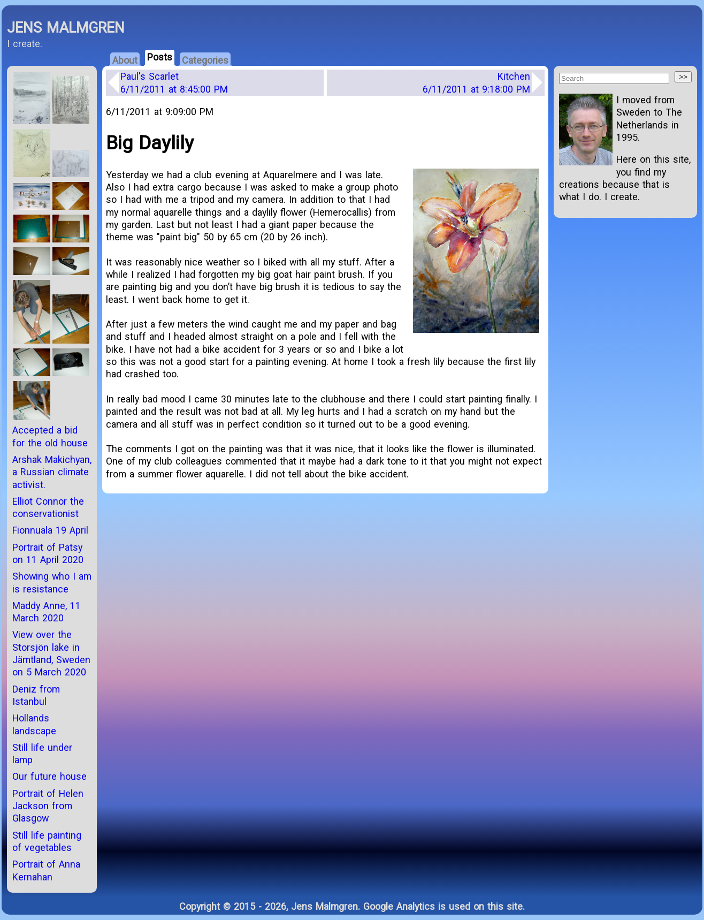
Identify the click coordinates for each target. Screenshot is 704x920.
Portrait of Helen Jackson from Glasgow (47, 806)
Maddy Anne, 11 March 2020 (46, 612)
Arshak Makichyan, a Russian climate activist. (51, 472)
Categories (205, 60)
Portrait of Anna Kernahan (46, 870)
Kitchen (476, 82)
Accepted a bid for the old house (50, 436)
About (124, 60)
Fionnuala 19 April (50, 530)
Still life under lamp (42, 753)
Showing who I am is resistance (51, 582)
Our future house (49, 776)
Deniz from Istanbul (36, 695)
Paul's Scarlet (174, 82)
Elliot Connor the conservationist (48, 507)
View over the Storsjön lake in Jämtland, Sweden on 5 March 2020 (51, 653)
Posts (159, 57)
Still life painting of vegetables (46, 841)
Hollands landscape (34, 724)
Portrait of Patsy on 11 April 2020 (47, 553)
